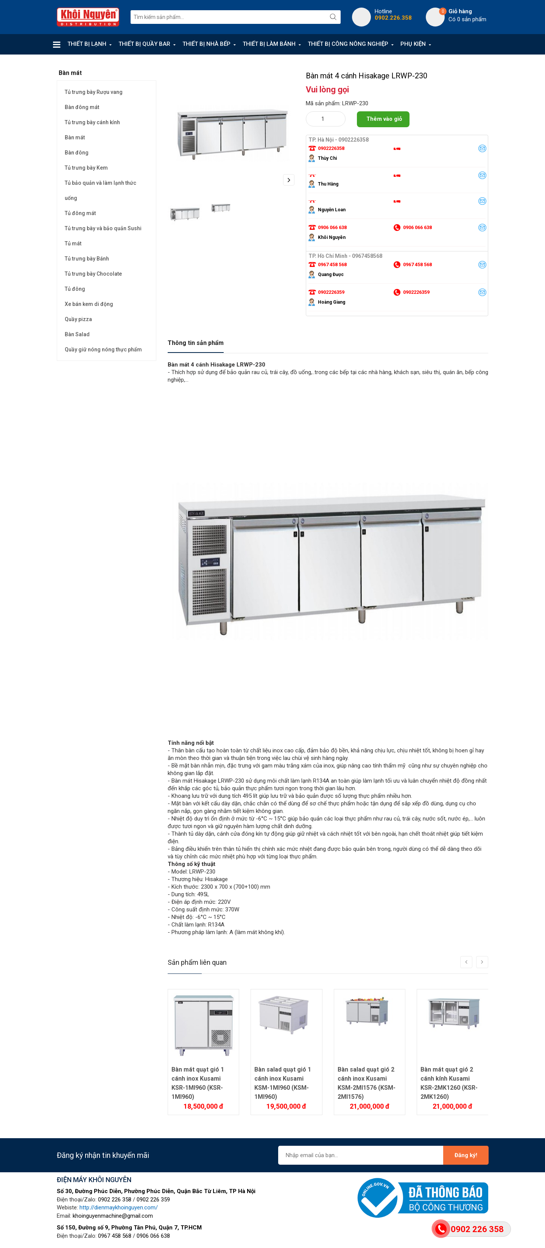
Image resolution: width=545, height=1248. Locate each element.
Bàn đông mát (82, 107)
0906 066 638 (153, 1235)
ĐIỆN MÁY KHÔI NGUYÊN (94, 1180)
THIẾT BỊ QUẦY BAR (144, 44)
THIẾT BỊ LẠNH (86, 44)
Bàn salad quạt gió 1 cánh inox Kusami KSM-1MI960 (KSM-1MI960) (282, 1083)
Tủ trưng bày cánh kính (92, 122)
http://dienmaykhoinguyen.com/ (118, 1207)
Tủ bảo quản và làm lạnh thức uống (100, 190)
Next (288, 180)
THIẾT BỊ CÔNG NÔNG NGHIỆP (348, 44)
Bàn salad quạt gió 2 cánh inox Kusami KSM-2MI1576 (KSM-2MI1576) (367, 1083)
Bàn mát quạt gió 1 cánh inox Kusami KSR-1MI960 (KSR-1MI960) (197, 1083)
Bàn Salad (77, 334)
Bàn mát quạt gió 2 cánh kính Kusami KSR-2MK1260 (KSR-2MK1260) (449, 1083)
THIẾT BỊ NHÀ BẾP (206, 44)
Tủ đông (75, 289)
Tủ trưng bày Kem (86, 168)
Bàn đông (77, 153)
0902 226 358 (114, 1199)
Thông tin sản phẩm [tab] (196, 342)
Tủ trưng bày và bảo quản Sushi (103, 228)
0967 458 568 (114, 1235)
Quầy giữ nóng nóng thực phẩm (103, 349)
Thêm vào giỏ (384, 118)
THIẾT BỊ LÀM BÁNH (269, 44)
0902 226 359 (153, 1199)
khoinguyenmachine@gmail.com (113, 1215)
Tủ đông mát (80, 213)
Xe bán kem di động (89, 304)
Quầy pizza (78, 319)
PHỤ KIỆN (413, 44)
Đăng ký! (466, 1155)
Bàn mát (75, 137)
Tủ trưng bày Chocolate (93, 274)
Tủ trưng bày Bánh (87, 259)
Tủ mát (73, 243)
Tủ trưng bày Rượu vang (94, 92)
